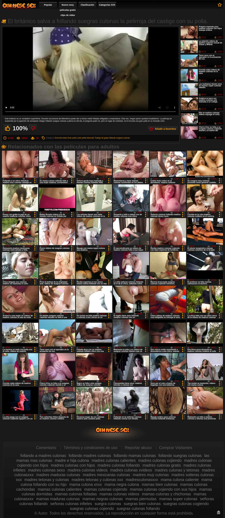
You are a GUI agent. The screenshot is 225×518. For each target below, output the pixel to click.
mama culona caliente (180, 479)
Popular (48, 5)
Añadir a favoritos (165, 129)
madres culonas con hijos (73, 465)
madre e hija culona (72, 460)
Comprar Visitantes (175, 447)
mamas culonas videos (119, 494)
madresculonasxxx (142, 479)
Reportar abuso (138, 447)
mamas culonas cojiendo (105, 489)
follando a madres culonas (43, 455)
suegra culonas (108, 503)
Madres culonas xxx (19, 5)
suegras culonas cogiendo (186, 503)
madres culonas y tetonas (177, 470)
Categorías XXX (107, 5)
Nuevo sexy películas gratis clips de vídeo (68, 10)
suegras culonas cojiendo (92, 508)
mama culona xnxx (85, 484)
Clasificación (87, 5)
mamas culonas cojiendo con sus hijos (163, 489)
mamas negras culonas (102, 499)
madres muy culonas (151, 475)
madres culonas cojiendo (160, 460)
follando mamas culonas (135, 455)
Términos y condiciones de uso (91, 447)
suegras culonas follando (138, 508)
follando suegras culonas (119, 138)
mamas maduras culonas (58, 499)
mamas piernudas (141, 499)
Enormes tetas (61, 138)
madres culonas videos (88, 470)
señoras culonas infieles (71, 503)
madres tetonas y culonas (46, 479)
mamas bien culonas (160, 484)
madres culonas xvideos (131, 470)
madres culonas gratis (161, 465)
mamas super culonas (178, 499)
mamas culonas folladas (76, 494)
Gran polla (72, 138)
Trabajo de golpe (102, 138)
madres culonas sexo (46, 470)
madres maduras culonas (58, 475)
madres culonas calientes (114, 460)
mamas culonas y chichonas (166, 494)
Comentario (46, 447)
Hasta (218, 512)
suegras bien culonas (142, 503)
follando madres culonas (90, 455)
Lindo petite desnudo (85, 138)
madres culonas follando (119, 465)
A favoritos (220, 5)
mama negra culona (122, 484)
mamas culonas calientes (60, 489)
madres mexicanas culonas (106, 475)
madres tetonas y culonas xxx (97, 479)
